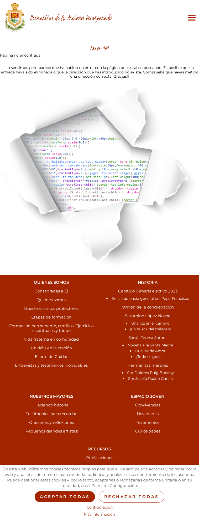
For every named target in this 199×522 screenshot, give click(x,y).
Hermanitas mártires (147, 365)
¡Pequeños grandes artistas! (51, 431)
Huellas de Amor (150, 351)
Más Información (99, 514)
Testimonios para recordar (51, 413)
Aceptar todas (65, 496)
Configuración (100, 507)
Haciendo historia (51, 404)
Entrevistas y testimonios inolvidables (51, 365)
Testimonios (147, 422)
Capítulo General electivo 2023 (147, 291)
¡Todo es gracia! (150, 356)
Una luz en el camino (150, 323)
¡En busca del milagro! (150, 329)
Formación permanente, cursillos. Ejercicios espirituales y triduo (51, 328)
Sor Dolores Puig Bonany (150, 372)
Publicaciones (99, 457)
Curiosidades (147, 431)
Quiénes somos (51, 299)
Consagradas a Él (51, 291)
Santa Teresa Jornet (147, 337)
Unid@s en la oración (51, 347)
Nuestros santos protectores (51, 308)
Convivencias (147, 404)
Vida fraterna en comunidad (51, 339)
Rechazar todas (131, 496)
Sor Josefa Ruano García (150, 378)
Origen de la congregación (148, 307)
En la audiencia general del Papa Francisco (150, 298)
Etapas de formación (51, 317)
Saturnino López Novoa (147, 315)
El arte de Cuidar (51, 356)
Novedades (148, 413)
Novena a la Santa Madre (150, 345)
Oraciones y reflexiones (51, 422)
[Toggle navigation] (190, 17)
